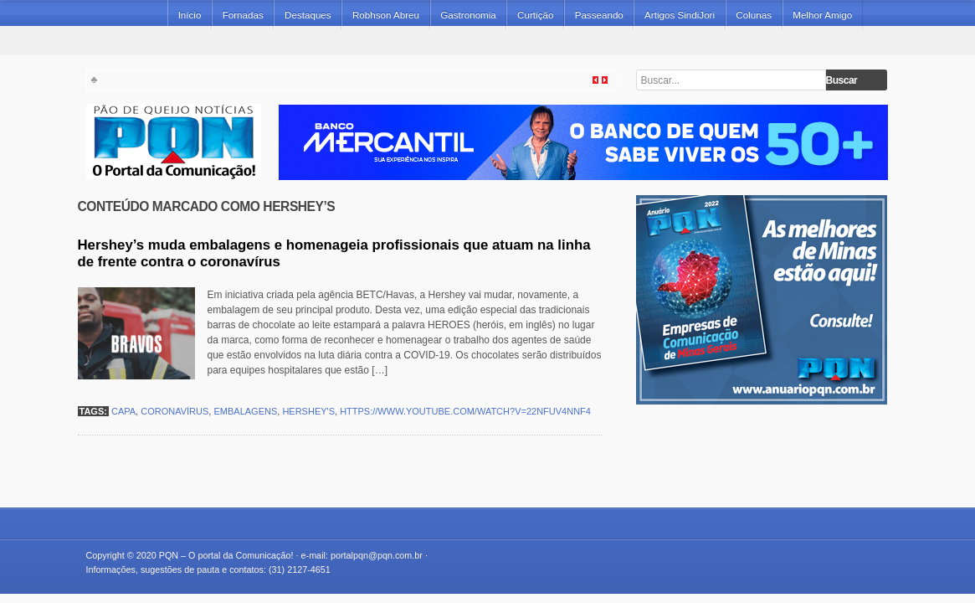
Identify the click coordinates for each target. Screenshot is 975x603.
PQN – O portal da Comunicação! (226, 555)
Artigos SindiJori (679, 14)
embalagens (245, 411)
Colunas (754, 14)
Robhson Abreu (385, 14)
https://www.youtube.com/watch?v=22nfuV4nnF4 (465, 411)
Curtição (535, 14)
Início (190, 14)
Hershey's (308, 411)
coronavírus (174, 411)
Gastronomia (468, 14)
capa (123, 411)
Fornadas (243, 14)
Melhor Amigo (822, 14)
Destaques (308, 14)
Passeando (599, 14)
